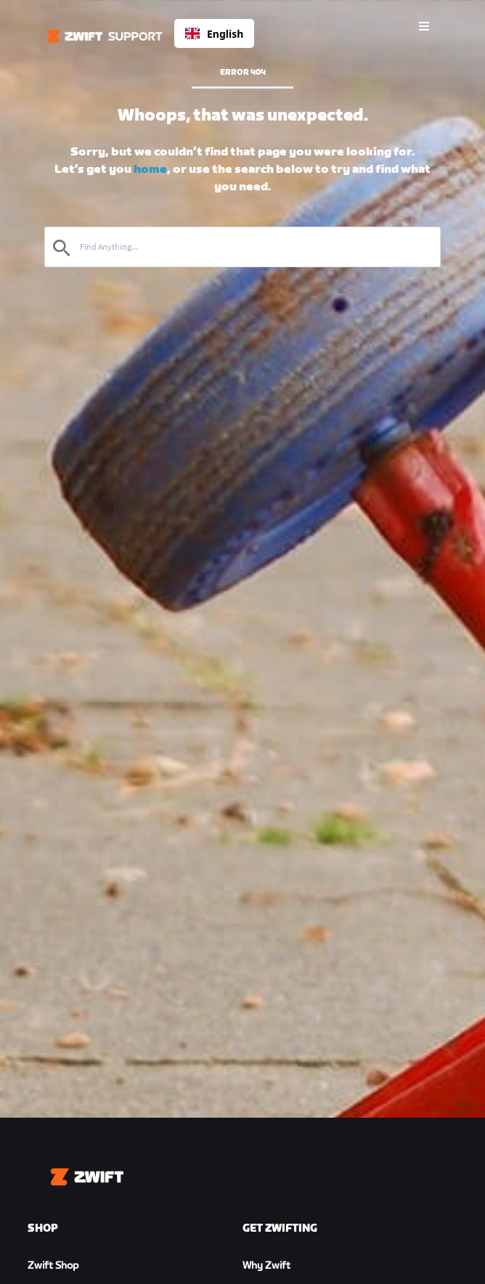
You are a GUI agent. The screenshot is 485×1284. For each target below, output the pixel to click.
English (214, 34)
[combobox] (214, 33)
